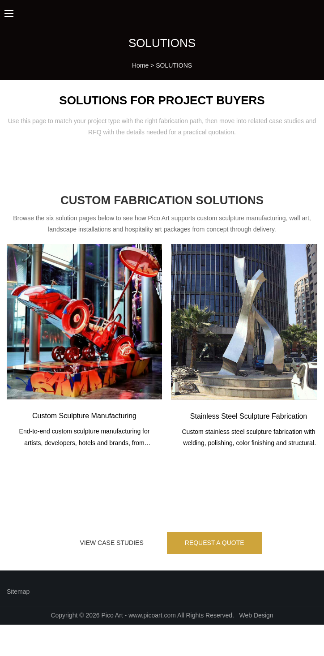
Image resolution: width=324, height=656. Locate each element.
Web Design (256, 615)
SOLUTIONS (174, 65)
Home (140, 65)
